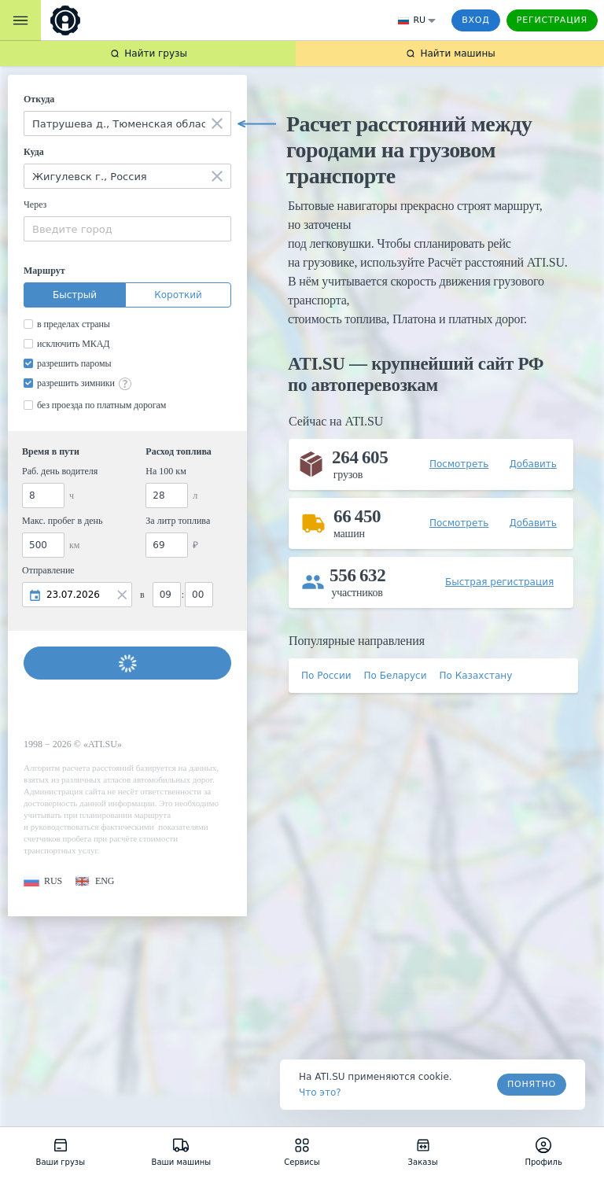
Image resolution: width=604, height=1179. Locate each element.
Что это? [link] (320, 1092)
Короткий (178, 294)
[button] (43, 881)
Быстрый (75, 294)
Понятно (531, 1084)
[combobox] (127, 123)
